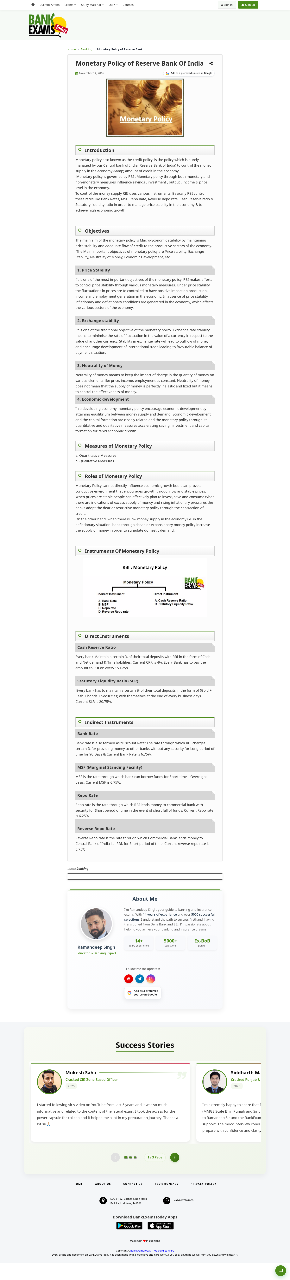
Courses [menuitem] (128, 5)
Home (71, 49)
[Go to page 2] (130, 1174)
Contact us (133, 1200)
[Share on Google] (189, 73)
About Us (103, 1200)
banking (83, 868)
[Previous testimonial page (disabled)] (115, 1174)
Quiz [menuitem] (112, 5)
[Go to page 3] (135, 1174)
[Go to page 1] (126, 1173)
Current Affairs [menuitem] (50, 5)
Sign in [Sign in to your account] (227, 5)
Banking (86, 49)
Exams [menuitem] (68, 5)
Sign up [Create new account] (248, 5)
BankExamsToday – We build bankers (152, 1267)
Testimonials (166, 1200)
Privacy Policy (203, 1200)
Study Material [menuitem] (91, 5)
